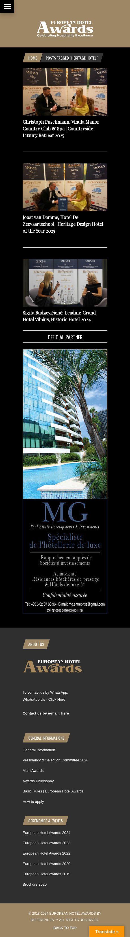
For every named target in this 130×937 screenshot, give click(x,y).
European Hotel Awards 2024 (46, 833)
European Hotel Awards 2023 (46, 843)
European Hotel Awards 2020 (46, 864)
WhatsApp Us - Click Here (44, 699)
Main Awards (33, 770)
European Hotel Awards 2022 (46, 853)
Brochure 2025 (35, 884)
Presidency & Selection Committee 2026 (55, 760)
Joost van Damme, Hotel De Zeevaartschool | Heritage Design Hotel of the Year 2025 (63, 224)
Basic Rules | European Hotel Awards (53, 791)
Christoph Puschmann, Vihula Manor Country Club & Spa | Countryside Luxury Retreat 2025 (61, 128)
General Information (39, 750)
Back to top (65, 928)
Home (32, 58)
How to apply (33, 802)
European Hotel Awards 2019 (46, 874)
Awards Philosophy (38, 781)
